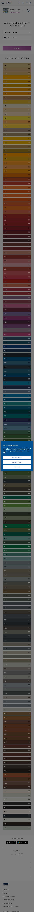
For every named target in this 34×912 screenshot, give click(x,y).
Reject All (17, 467)
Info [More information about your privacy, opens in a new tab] (4, 452)
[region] (17, 456)
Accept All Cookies (17, 462)
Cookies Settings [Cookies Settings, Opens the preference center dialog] (17, 457)
